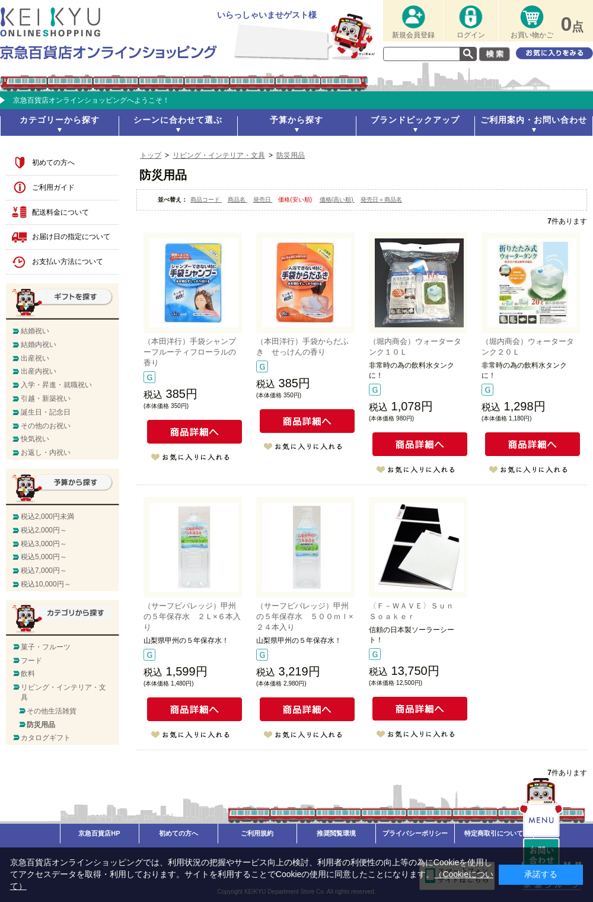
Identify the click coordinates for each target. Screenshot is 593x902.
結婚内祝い (38, 344)
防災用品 (290, 155)
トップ (150, 155)
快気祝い (35, 439)
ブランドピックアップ (415, 120)
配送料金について (60, 212)
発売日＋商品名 (381, 199)
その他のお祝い (46, 426)
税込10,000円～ (46, 584)
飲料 (28, 674)
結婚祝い (35, 331)
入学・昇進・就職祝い (56, 385)
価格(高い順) (337, 199)
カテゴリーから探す (60, 120)
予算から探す (296, 120)
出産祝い (35, 358)
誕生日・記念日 (46, 412)
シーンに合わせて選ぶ (177, 120)
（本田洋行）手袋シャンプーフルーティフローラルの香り (190, 352)
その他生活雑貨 (51, 711)
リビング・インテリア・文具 (219, 155)
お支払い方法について (67, 261)
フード (31, 660)
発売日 (263, 199)
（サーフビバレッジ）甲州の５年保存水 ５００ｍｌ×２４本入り (304, 616)
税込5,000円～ (44, 557)
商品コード (206, 199)
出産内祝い (38, 371)
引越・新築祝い (46, 398)
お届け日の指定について (71, 236)
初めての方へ (53, 162)
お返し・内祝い (46, 452)
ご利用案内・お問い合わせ (533, 120)
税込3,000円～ (44, 544)
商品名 (237, 199)
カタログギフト (46, 738)
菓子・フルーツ (46, 647)
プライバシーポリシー (415, 833)
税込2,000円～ (44, 530)
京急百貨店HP (99, 833)
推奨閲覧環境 (336, 833)
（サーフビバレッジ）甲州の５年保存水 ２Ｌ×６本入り (192, 616)
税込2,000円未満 (47, 516)
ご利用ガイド (53, 187)
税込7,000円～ (44, 570)
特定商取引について (493, 833)
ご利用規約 (257, 833)
